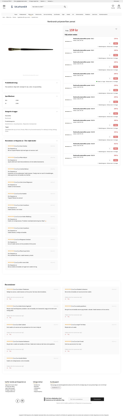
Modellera (87, 14)
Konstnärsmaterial (103, 14)
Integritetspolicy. (87, 403)
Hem (4, 17)
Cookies (36, 390)
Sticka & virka (38, 14)
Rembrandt (8, 118)
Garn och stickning (48, 14)
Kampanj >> (50, 1)
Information (116, 1)
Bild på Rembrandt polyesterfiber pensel (30, 75)
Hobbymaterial (22, 14)
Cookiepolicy (37, 388)
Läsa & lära (94, 14)
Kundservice (37, 385)
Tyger (63, 14)
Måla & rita (30, 14)
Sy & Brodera (57, 14)
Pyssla (16, 14)
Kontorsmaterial (79, 14)
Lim (73, 14)
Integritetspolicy (38, 391)
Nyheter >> (43, 1)
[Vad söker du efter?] (49, 6)
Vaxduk (68, 14)
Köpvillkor (36, 386)
